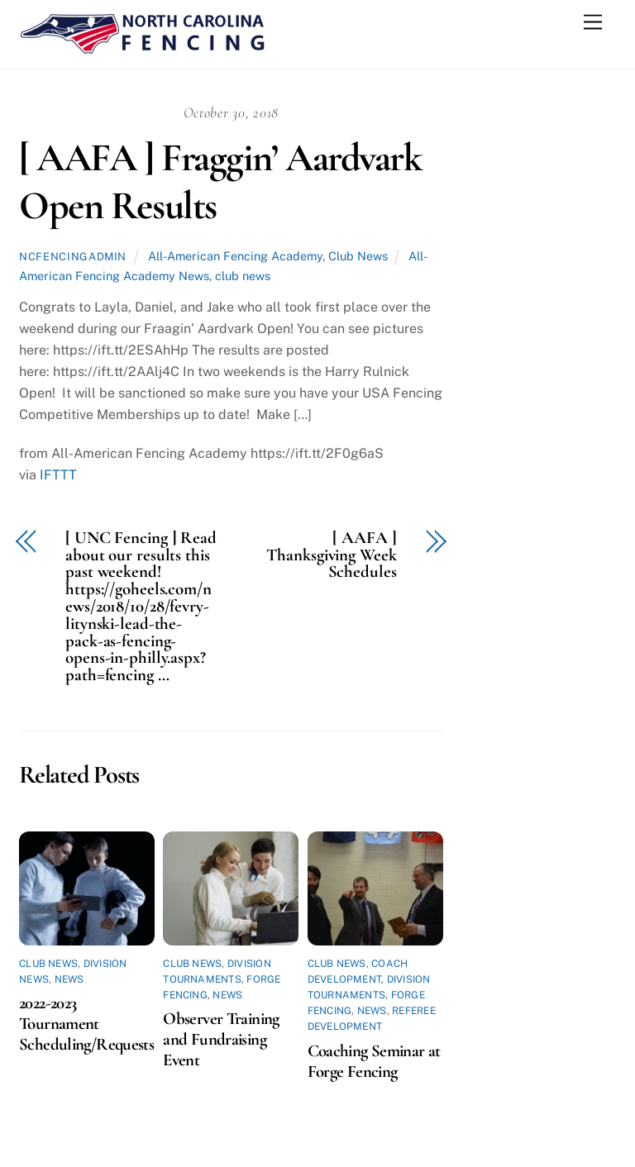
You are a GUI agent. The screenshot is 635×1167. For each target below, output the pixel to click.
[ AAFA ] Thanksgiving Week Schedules (331, 555)
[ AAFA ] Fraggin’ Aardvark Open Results (221, 182)
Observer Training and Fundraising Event (221, 1039)
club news (242, 276)
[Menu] (592, 23)
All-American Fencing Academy (235, 256)
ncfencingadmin (73, 256)
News (69, 979)
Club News (358, 256)
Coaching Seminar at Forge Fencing (374, 1061)
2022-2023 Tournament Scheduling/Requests (86, 1024)
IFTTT (58, 475)
